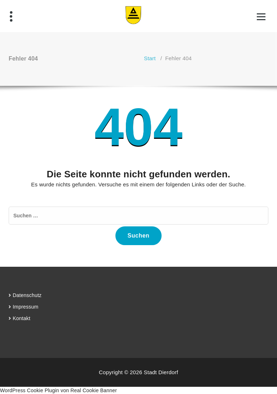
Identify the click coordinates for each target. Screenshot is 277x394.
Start (150, 58)
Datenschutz (27, 295)
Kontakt (21, 318)
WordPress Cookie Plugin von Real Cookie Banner (58, 390)
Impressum (25, 307)
